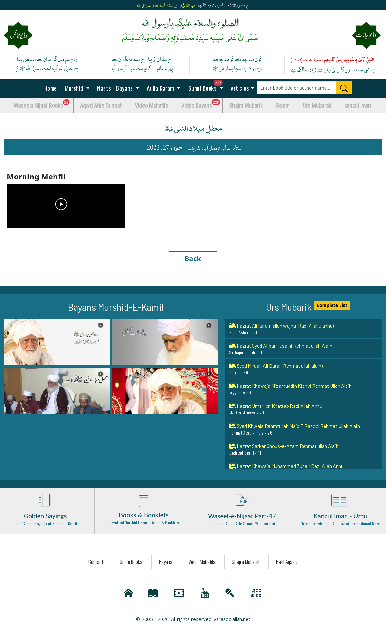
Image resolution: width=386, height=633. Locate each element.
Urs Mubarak (317, 105)
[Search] (344, 87)
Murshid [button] (74, 87)
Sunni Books (207, 86)
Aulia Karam (161, 87)
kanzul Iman (357, 105)
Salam (283, 105)
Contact (95, 562)
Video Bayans (202, 104)
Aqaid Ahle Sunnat (101, 105)
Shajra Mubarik (246, 105)
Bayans (165, 562)
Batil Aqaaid (287, 562)
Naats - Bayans (115, 87)
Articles (239, 87)
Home (50, 87)
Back (193, 258)
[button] (57, 341)
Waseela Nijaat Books (44, 104)
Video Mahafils (151, 105)
